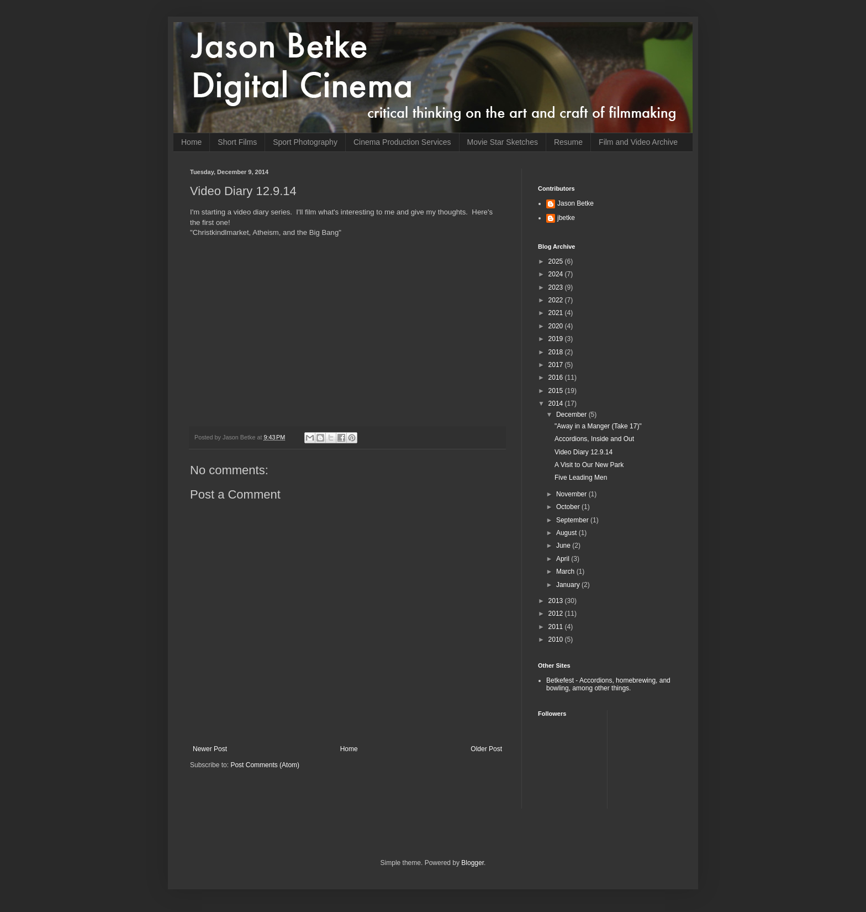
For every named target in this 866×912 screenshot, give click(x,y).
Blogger (472, 863)
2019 (556, 339)
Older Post (486, 749)
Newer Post (210, 749)
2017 (556, 365)
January (569, 585)
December (572, 414)
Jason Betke (575, 203)
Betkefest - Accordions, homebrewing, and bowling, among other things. (608, 684)
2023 (556, 287)
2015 (556, 391)
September (573, 520)
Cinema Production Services (402, 142)
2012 (556, 613)
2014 (556, 403)
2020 (556, 326)
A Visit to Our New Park (589, 465)
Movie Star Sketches (502, 142)
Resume (568, 142)
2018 (556, 352)
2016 (556, 377)
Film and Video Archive (638, 142)
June (564, 545)
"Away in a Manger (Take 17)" (598, 426)
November (572, 494)
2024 (556, 274)
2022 (556, 300)
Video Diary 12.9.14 (583, 452)
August (567, 533)
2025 (556, 261)
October (569, 507)
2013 (556, 601)
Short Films (237, 142)
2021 (556, 313)
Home (191, 142)
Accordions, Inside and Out (594, 439)
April (563, 559)
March (566, 571)
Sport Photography (305, 142)
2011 (556, 627)
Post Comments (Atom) (264, 765)
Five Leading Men (581, 477)
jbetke (566, 218)
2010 (556, 639)
